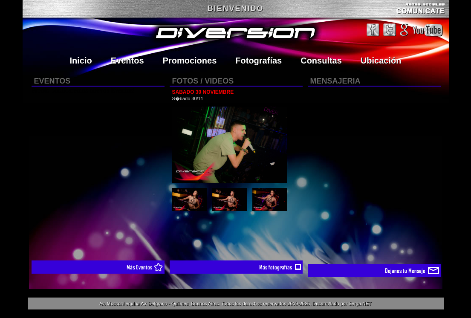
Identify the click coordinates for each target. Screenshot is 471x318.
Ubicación (381, 60)
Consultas (321, 60)
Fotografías (258, 60)
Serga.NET (360, 303)
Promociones (190, 60)
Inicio (81, 60)
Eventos (127, 60)
